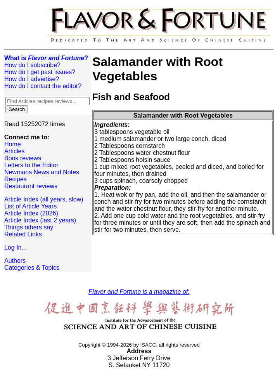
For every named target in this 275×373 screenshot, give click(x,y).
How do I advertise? (31, 79)
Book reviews (22, 158)
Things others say (28, 227)
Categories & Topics (31, 267)
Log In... (15, 247)
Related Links (23, 234)
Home (12, 144)
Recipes (15, 179)
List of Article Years (30, 206)
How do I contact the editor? (42, 86)
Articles (14, 151)
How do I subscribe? (32, 65)
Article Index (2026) (31, 213)
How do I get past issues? (39, 72)
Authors (15, 260)
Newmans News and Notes (41, 172)
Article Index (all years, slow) (43, 199)
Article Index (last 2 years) (40, 220)
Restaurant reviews (30, 186)
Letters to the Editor (31, 165)
